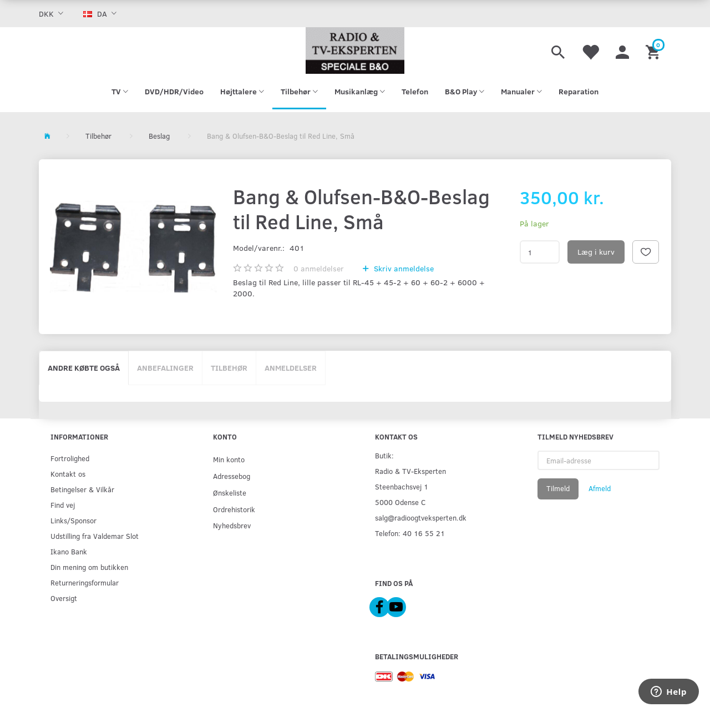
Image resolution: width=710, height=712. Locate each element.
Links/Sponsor (73, 520)
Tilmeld (558, 488)
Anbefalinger (165, 367)
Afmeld (600, 488)
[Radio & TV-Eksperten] (355, 50)
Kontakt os (67, 473)
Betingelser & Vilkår (82, 489)
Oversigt (63, 598)
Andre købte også (84, 367)
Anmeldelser (291, 367)
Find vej (62, 504)
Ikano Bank (68, 551)
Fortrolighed (69, 458)
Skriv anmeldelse (403, 268)
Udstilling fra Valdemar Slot (94, 536)
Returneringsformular (84, 582)
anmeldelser (318, 268)
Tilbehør (229, 367)
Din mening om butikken (89, 567)
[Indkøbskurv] (654, 50)
